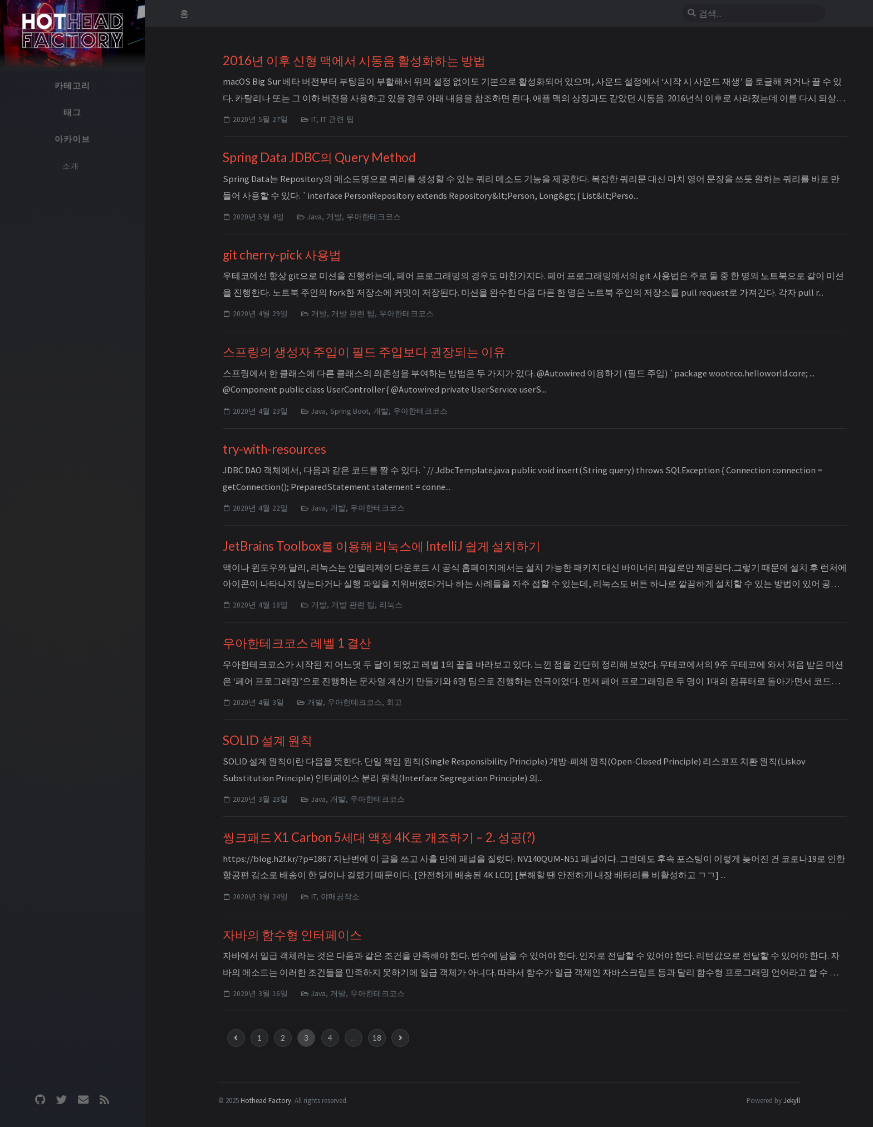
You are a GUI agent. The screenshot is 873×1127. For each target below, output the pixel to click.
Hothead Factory (266, 1100)
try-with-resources (274, 449)
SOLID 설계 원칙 (267, 740)
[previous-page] (236, 1038)
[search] (758, 13)
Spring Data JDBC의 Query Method (319, 157)
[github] (40, 1100)
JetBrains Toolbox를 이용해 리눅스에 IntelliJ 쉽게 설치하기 (382, 545)
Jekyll (791, 1100)
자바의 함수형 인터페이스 (292, 934)
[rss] (104, 1100)
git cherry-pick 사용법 (282, 254)
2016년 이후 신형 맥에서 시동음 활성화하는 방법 (354, 60)
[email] (83, 1100)
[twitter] (61, 1100)
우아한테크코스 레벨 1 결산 (297, 642)
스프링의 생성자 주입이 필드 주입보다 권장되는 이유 (364, 351)
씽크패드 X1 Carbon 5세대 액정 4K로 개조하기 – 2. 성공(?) (379, 837)
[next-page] (400, 1038)
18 (376, 1037)
